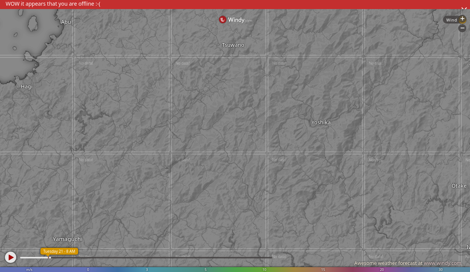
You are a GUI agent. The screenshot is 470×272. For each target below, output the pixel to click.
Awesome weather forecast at (407, 263)
